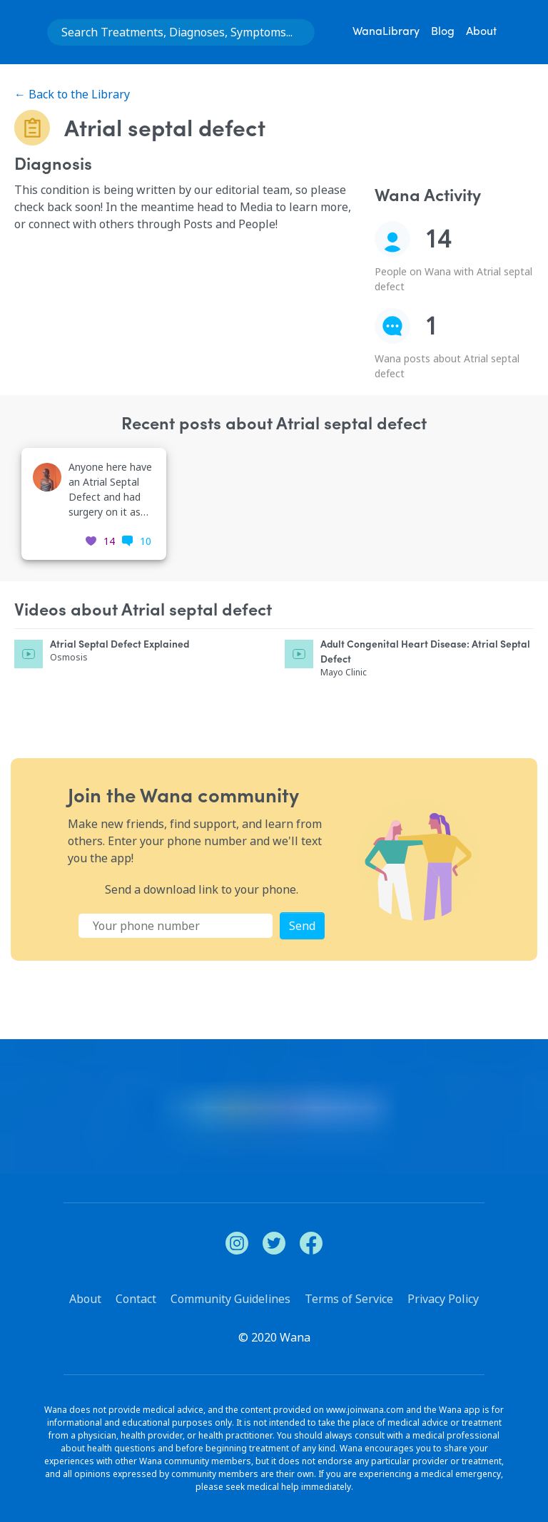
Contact (136, 1299)
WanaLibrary (386, 32)
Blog (443, 32)
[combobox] (181, 32)
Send (302, 926)
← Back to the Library (72, 94)
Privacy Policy (443, 1299)
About (481, 32)
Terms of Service (349, 1299)
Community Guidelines (230, 1299)
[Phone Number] (175, 926)
